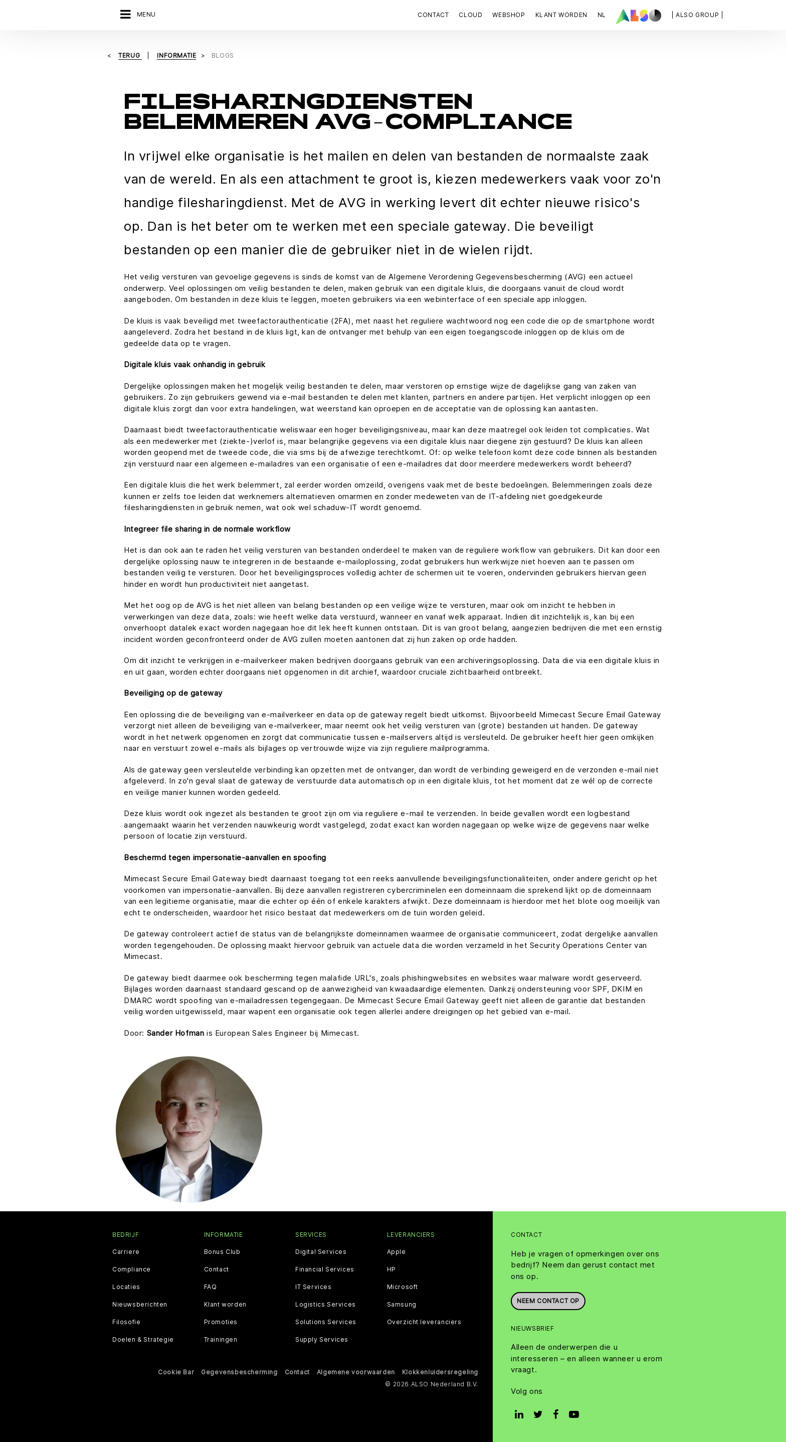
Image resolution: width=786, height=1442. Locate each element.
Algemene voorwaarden (356, 1372)
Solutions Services (325, 1322)
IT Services (313, 1287)
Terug (130, 55)
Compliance (131, 1269)
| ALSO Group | (697, 15)
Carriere (126, 1251)
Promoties (221, 1322)
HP (391, 1269)
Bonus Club (222, 1251)
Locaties (126, 1287)
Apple (396, 1251)
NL (602, 15)
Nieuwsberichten (139, 1304)
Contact (433, 15)
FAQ (210, 1287)
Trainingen (221, 1339)
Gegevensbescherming (239, 1372)
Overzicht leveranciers (424, 1322)
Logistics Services (325, 1304)
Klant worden (225, 1304)
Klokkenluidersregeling (440, 1372)
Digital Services (321, 1251)
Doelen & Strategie (143, 1339)
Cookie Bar (176, 1372)
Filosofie (126, 1322)
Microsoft (402, 1287)
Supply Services (321, 1339)
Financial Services (324, 1269)
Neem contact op (548, 1301)
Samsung (402, 1304)
